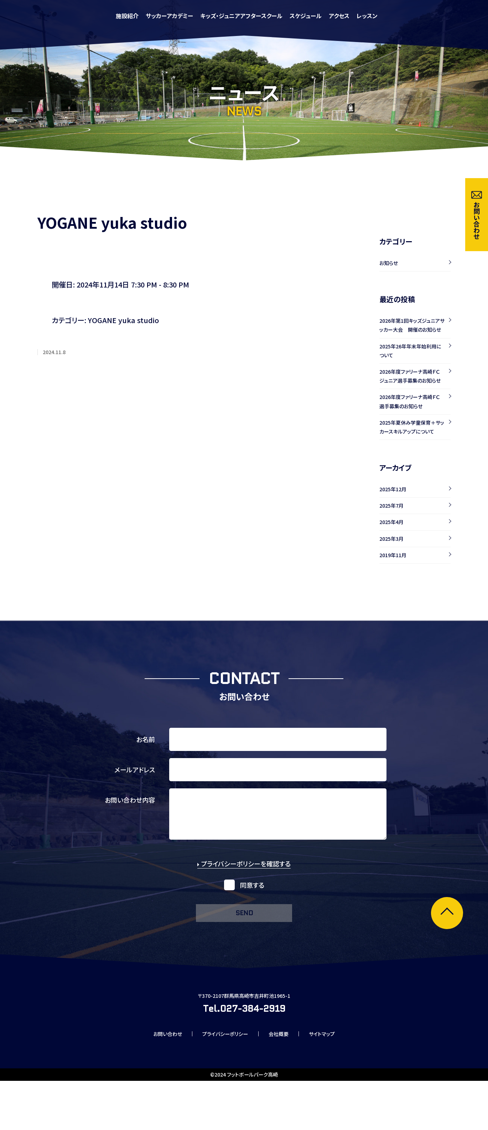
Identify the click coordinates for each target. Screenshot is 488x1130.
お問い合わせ (156, 1081)
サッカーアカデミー (266, 15)
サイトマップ (333, 1081)
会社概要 (283, 1081)
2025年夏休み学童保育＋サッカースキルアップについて (411, 427)
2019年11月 (392, 555)
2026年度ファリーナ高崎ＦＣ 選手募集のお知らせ (412, 401)
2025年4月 (391, 521)
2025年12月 (392, 489)
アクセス (436, 15)
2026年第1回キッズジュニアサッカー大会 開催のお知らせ (412, 325)
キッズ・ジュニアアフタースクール (338, 15)
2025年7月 (391, 505)
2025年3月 (391, 538)
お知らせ (388, 262)
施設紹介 (224, 15)
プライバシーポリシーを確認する (244, 872)
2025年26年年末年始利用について (410, 351)
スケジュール (403, 15)
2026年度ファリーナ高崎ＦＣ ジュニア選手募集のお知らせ (412, 376)
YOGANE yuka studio (123, 320)
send (244, 923)
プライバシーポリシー (223, 1081)
